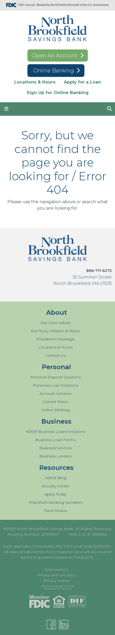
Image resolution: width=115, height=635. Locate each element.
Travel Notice (55, 510)
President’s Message (55, 339)
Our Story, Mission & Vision (55, 330)
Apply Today (55, 494)
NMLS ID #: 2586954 (88, 534)
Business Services (55, 448)
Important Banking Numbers (55, 502)
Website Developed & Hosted (57, 587)
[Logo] (57, 29)
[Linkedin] (63, 624)
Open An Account (55, 55)
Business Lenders (55, 456)
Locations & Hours (34, 82)
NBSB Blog (55, 477)
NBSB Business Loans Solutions (55, 431)
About (56, 312)
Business (56, 421)
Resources (56, 467)
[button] (6, 109)
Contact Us (55, 355)
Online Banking (54, 70)
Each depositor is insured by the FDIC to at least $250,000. (57, 546)
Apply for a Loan (82, 82)
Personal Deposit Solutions (55, 377)
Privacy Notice (56, 580)
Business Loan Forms (55, 439)
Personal (56, 367)
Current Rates (55, 401)
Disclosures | (56, 569)
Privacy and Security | (56, 575)
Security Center (55, 486)
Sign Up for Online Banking (58, 92)
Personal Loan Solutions (55, 385)
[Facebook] (51, 624)
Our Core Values (55, 322)
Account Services (55, 393)
